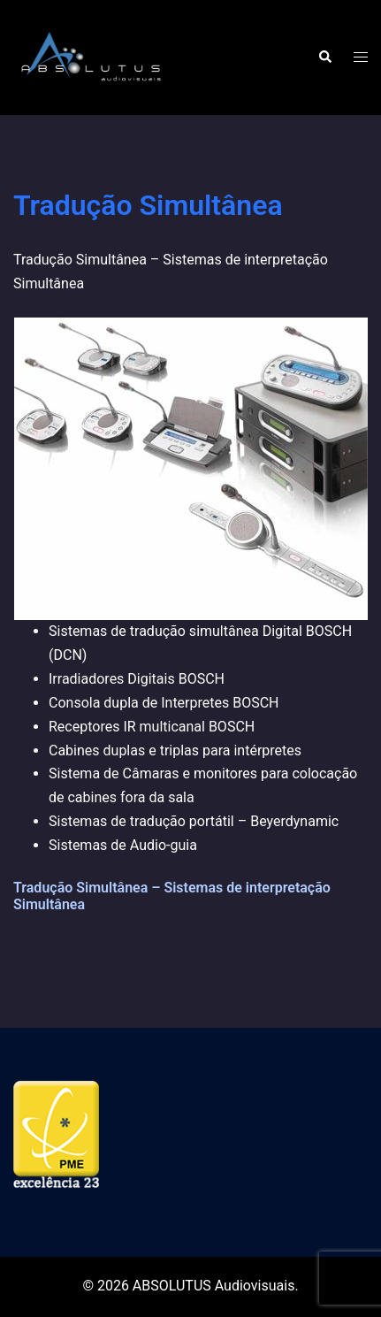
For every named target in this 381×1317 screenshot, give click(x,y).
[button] (324, 57)
